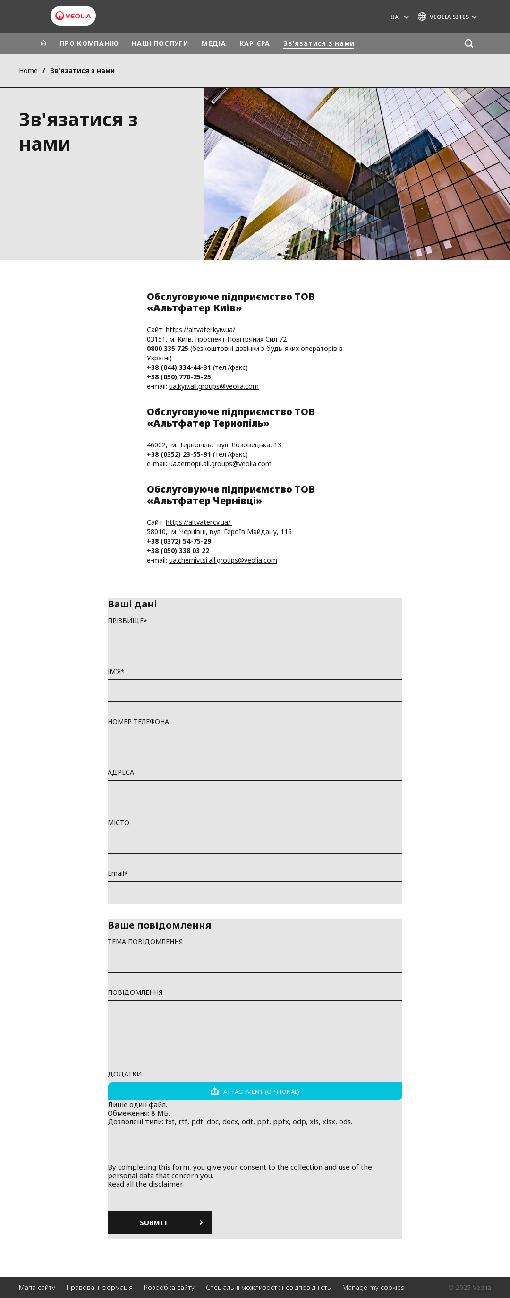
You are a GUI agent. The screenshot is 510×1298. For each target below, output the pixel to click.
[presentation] (255, 1144)
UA (395, 17)
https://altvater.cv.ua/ (199, 522)
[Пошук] (468, 43)
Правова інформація (100, 1287)
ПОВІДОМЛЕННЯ (135, 992)
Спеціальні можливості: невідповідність (268, 1287)
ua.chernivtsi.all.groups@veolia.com (223, 559)
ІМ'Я (114, 671)
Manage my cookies (373, 1287)
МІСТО (118, 823)
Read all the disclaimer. (146, 1183)
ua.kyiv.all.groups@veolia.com (214, 386)
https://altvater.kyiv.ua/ (200, 329)
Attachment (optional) (261, 1091)
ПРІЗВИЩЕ (126, 620)
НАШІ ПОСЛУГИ (160, 43)
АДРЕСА (121, 772)
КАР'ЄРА (254, 43)
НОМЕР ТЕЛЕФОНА (138, 721)
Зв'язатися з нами (318, 43)
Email (116, 873)
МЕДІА (214, 43)
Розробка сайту (169, 1287)
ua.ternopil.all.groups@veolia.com (220, 463)
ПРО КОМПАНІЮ (89, 43)
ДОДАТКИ (125, 1074)
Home (28, 70)
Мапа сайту (37, 1287)
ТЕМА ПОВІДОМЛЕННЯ (145, 942)
